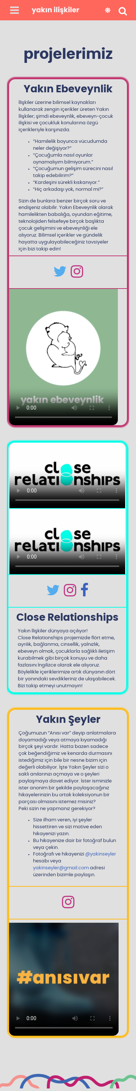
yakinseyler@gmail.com (61, 868)
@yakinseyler (100, 854)
